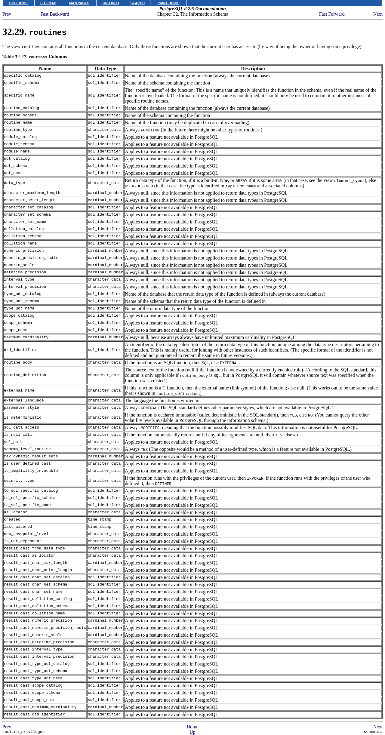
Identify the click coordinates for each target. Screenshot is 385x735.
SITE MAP (48, 3)
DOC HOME (18, 3)
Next (378, 14)
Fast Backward (54, 14)
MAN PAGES (79, 3)
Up (192, 732)
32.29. (34, 31)
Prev (6, 14)
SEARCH (138, 3)
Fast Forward (332, 14)
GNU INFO (111, 3)
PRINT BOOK (168, 3)
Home (192, 726)
